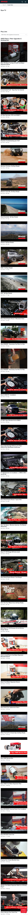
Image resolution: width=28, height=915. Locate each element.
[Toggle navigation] (25, 1)
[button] (24, 910)
